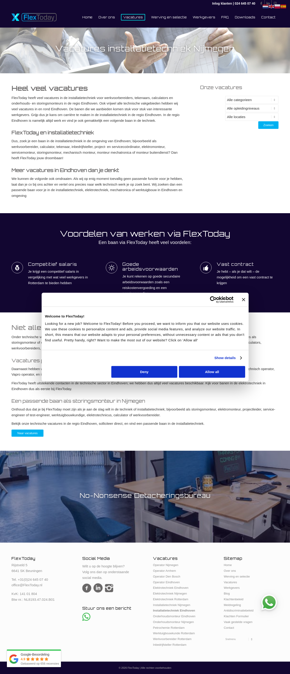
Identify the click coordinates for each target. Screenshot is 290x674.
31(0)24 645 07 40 (34, 579)
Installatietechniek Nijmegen (171, 605)
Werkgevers (232, 587)
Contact (229, 627)
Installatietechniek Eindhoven (174, 610)
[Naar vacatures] (27, 433)
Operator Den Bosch (166, 576)
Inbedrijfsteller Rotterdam (169, 644)
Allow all (212, 372)
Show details (225, 358)
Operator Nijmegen (165, 565)
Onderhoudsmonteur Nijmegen (173, 622)
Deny (144, 372)
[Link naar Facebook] (261, 3)
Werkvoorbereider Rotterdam (172, 639)
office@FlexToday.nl (26, 585)
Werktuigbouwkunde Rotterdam (174, 633)
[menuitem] (87, 17)
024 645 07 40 (245, 3)
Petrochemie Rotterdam (168, 627)
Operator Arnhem (164, 570)
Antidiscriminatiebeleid (238, 610)
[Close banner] (243, 299)
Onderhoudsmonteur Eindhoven (174, 616)
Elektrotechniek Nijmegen (170, 593)
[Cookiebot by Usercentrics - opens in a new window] (213, 299)
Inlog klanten (222, 3)
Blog (227, 593)
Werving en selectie (237, 576)
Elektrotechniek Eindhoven (170, 587)
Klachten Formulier (236, 616)
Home (228, 565)
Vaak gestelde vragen (238, 622)
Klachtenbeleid (233, 599)
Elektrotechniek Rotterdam (170, 599)
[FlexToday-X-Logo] (34, 17)
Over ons (230, 570)
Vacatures (230, 582)
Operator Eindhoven (166, 582)
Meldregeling (232, 605)
